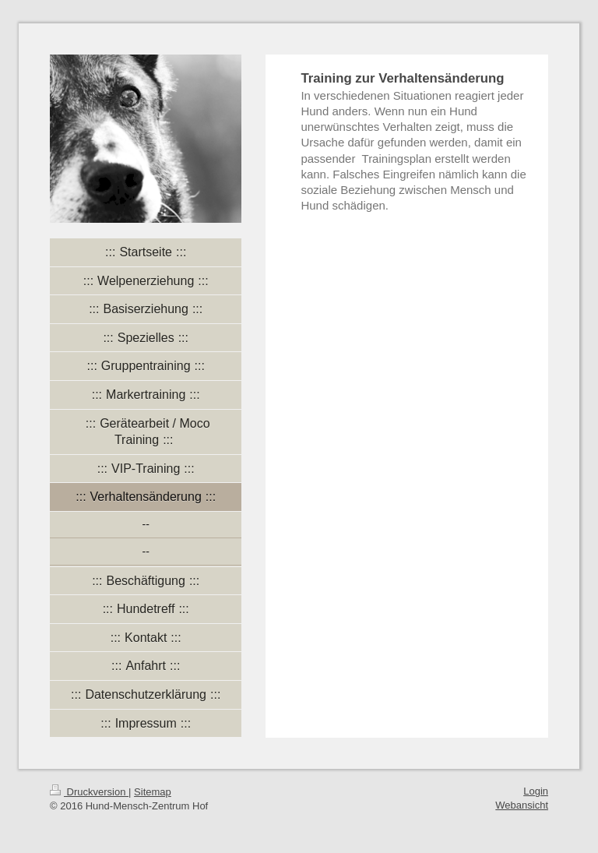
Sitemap (152, 792)
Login (535, 791)
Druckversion (89, 792)
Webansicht (521, 805)
